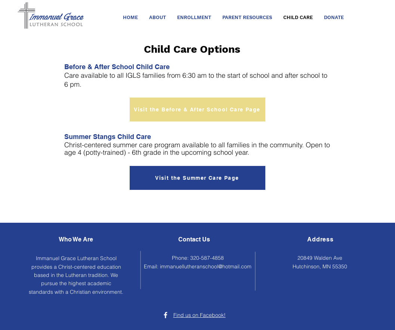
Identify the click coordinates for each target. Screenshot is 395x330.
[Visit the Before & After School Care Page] (197, 109)
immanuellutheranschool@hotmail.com (205, 266)
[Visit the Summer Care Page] (197, 178)
